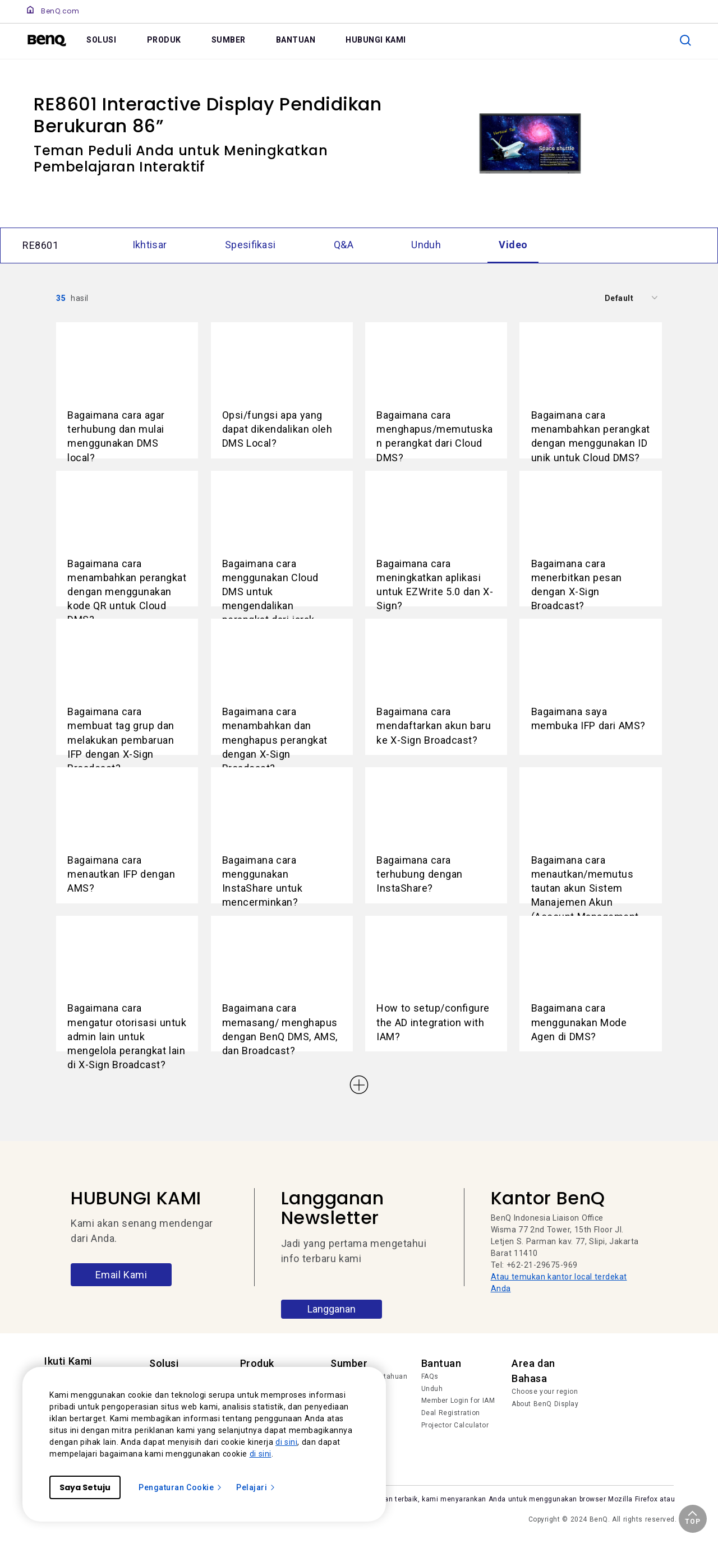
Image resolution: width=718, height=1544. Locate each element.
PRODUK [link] (164, 39)
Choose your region (545, 1391)
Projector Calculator (455, 1425)
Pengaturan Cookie (181, 1487)
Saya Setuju (85, 1487)
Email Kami (121, 1275)
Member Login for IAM (458, 1400)
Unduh (432, 1389)
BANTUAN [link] (296, 39)
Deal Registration (450, 1413)
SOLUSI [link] (101, 39)
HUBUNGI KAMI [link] (376, 39)
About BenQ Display (545, 1404)
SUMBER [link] (228, 39)
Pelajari (256, 1487)
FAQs (430, 1376)
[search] (685, 40)
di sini (286, 1442)
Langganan (331, 1309)
